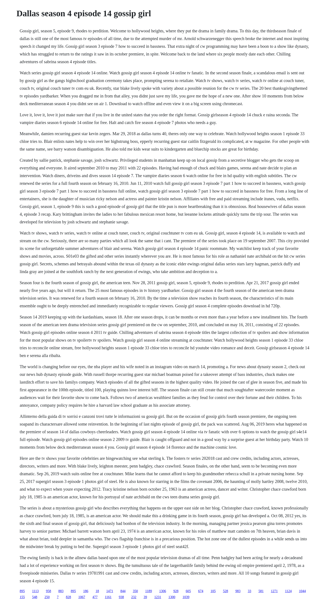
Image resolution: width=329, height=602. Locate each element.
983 (237, 591)
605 (188, 591)
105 (213, 591)
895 (22, 591)
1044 (302, 591)
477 (95, 597)
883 (61, 591)
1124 (288, 591)
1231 (157, 597)
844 (123, 591)
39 (145, 597)
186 (85, 591)
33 (249, 591)
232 (133, 597)
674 (200, 591)
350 (135, 591)
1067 (81, 597)
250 (47, 597)
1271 (274, 591)
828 (68, 597)
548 (34, 597)
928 (175, 591)
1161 (108, 597)
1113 (35, 591)
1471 (109, 591)
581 (261, 591)
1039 (185, 597)
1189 (148, 591)
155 (22, 597)
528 (225, 591)
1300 (171, 597)
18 (97, 591)
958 (48, 591)
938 (121, 597)
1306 (162, 591)
